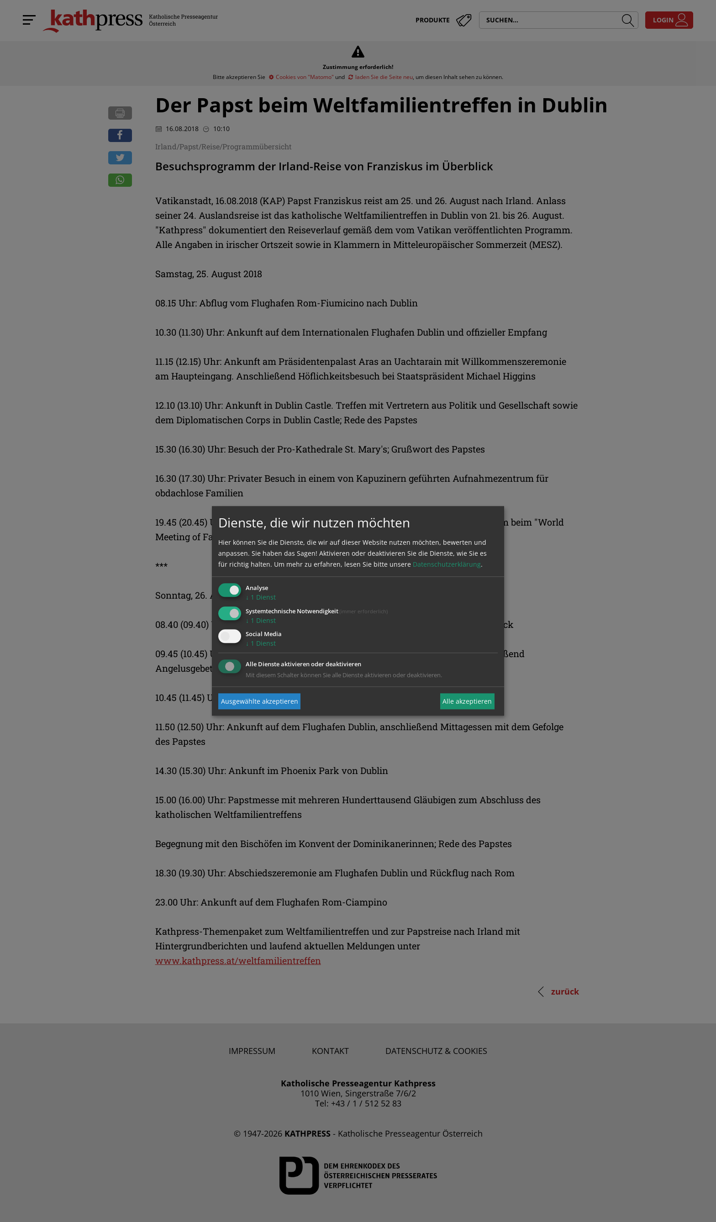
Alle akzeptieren (467, 701)
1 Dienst (261, 597)
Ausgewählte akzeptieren (259, 701)
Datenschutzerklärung (447, 564)
